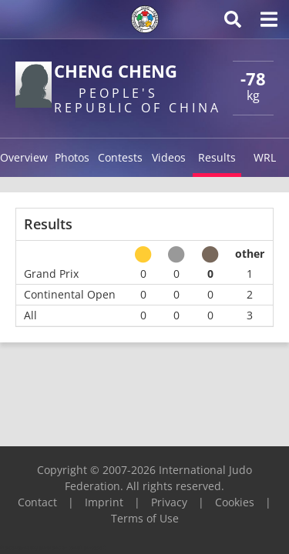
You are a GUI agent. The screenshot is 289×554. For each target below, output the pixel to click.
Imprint (104, 502)
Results (217, 157)
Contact (37, 502)
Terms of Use (145, 518)
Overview (24, 157)
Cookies (234, 502)
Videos (169, 157)
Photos (72, 157)
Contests (120, 157)
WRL (265, 157)
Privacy (169, 502)
